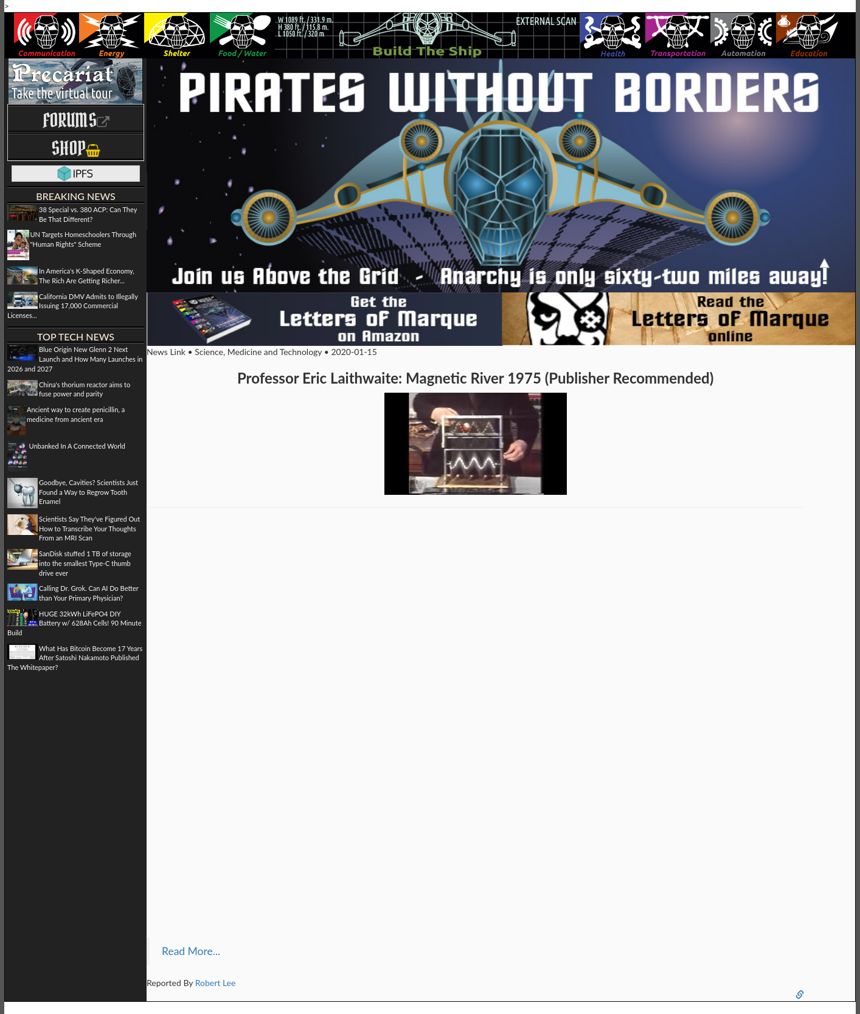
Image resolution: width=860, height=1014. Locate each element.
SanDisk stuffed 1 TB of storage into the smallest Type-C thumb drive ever (85, 563)
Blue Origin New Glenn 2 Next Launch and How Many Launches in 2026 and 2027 (74, 358)
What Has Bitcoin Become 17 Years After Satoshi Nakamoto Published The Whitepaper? (74, 657)
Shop (75, 148)
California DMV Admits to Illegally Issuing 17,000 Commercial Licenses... (72, 305)
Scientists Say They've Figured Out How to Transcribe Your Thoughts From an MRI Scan (89, 528)
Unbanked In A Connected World (77, 446)
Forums (76, 120)
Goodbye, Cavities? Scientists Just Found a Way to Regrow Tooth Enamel (88, 491)
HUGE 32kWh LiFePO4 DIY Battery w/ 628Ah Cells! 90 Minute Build (74, 623)
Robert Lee (215, 983)
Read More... (191, 951)
